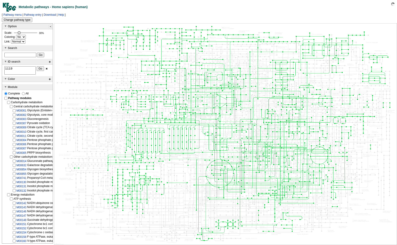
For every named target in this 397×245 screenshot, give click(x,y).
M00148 (21, 221)
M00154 (21, 234)
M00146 (21, 213)
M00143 (21, 208)
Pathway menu (12, 14)
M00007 (21, 149)
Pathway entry (32, 14)
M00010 (21, 133)
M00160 (21, 242)
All (25, 95)
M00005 (21, 154)
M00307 (21, 124)
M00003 (21, 120)
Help (61, 14)
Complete (12, 95)
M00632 (21, 166)
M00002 (21, 116)
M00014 (21, 162)
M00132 (21, 192)
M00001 (21, 112)
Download (50, 14)
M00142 (21, 204)
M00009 (21, 128)
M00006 (21, 145)
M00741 (21, 179)
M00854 (21, 170)
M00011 (21, 137)
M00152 (21, 229)
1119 (20, 71)
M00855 (21, 175)
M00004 (21, 141)
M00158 (21, 238)
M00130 (21, 183)
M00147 (21, 217)
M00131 (21, 187)
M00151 (21, 225)
